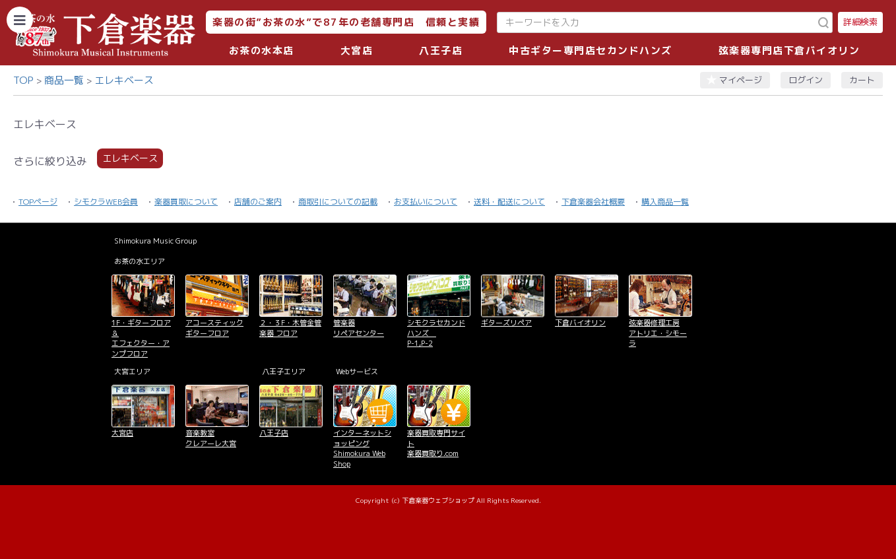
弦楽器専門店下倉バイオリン (789, 50)
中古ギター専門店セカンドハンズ (590, 50)
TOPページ (37, 201)
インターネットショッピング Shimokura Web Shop (362, 448)
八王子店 (441, 50)
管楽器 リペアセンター (358, 327)
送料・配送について (509, 201)
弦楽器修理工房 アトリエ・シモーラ (658, 332)
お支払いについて (425, 201)
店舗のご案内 (258, 201)
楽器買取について (186, 201)
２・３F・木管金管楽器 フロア (290, 327)
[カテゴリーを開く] (20, 20)
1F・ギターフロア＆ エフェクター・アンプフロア (141, 337)
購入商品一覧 (665, 201)
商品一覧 (64, 80)
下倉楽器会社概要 (593, 201)
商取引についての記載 (337, 201)
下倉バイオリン (580, 322)
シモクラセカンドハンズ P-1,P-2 (436, 332)
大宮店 (356, 50)
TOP (23, 80)
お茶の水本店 (261, 50)
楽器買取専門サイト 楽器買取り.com (436, 443)
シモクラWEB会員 (106, 201)
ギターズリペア (506, 322)
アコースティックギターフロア (214, 327)
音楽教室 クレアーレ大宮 (210, 438)
